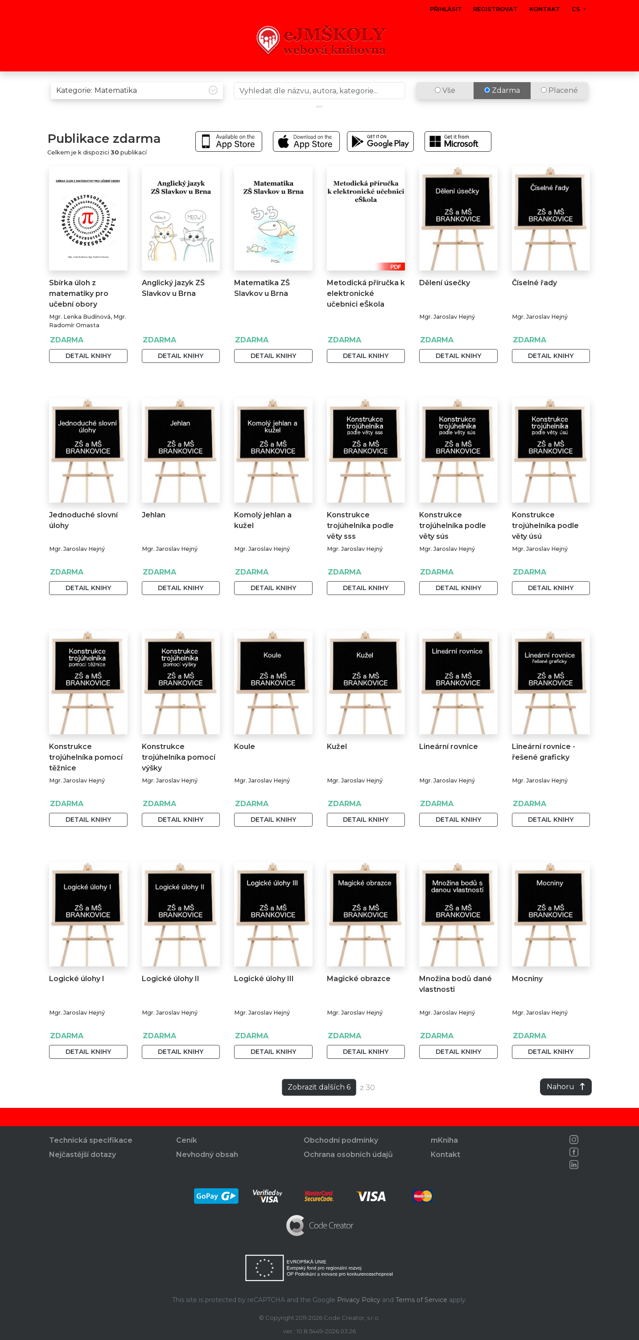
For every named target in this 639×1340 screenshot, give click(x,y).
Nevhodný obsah (207, 1155)
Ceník (186, 1140)
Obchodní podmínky (341, 1140)
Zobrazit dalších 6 (319, 1106)
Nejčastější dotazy (82, 1155)
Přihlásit (446, 9)
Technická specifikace (90, 1140)
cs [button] (577, 9)
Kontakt (544, 9)
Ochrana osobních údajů (348, 1155)
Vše (445, 109)
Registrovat (496, 9)
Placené (559, 109)
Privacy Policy (358, 1300)
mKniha (444, 1140)
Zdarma (502, 109)
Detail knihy (88, 374)
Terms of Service (421, 1300)
